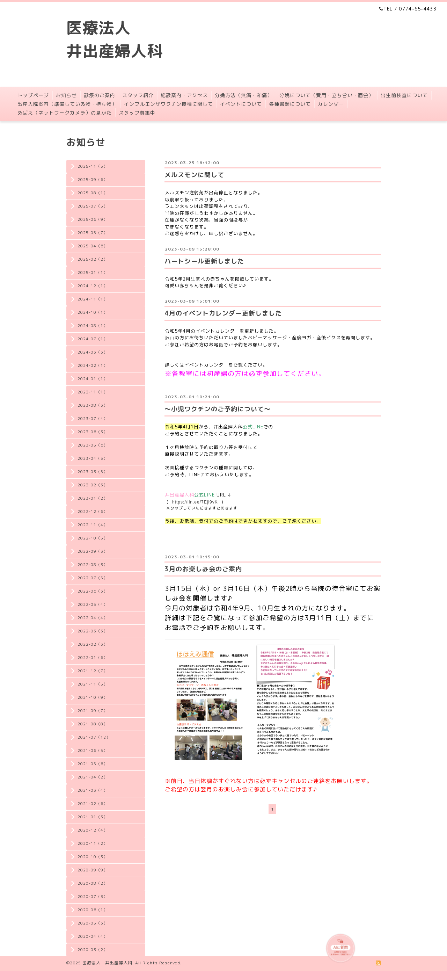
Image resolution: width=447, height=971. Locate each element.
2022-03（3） (93, 631)
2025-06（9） (93, 219)
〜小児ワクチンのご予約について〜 (217, 409)
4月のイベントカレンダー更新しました (223, 313)
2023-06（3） (93, 432)
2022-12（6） (93, 511)
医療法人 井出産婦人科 (107, 963)
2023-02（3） (93, 485)
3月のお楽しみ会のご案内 (203, 569)
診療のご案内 (99, 95)
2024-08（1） (93, 325)
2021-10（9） (93, 697)
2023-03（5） (93, 471)
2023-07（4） (93, 418)
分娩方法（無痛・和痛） (243, 95)
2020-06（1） (93, 910)
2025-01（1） (93, 272)
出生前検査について (404, 95)
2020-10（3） (93, 857)
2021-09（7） (93, 710)
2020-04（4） (93, 936)
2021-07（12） (94, 737)
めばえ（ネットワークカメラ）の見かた (64, 112)
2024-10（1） (93, 312)
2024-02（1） (93, 365)
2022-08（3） (93, 564)
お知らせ (66, 95)
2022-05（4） (93, 604)
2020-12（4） (93, 830)
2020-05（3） (93, 923)
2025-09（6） (93, 179)
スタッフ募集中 (137, 112)
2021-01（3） (93, 817)
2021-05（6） (93, 764)
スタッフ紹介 (138, 95)
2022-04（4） (93, 618)
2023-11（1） (93, 392)
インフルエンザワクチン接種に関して (168, 104)
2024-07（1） (93, 339)
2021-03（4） (93, 790)
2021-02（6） (93, 803)
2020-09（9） (93, 870)
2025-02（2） (93, 259)
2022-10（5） (93, 538)
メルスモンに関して (194, 175)
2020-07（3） (93, 896)
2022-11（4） (93, 525)
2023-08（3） (93, 405)
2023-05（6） (93, 445)
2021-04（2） (93, 777)
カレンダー (331, 104)
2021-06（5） (93, 750)
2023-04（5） (93, 458)
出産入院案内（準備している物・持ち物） (67, 104)
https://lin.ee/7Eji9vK (195, 502)
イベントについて (241, 104)
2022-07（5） (93, 578)
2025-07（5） (93, 206)
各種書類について (290, 104)
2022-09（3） (93, 551)
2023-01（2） (93, 498)
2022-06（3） (93, 591)
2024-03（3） (93, 352)
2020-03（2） (93, 949)
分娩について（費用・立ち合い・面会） (326, 95)
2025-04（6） (93, 246)
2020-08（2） (93, 883)
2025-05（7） (93, 232)
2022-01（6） (93, 657)
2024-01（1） (93, 379)
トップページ (33, 95)
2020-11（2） (93, 843)
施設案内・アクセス (184, 95)
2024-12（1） (93, 286)
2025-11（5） (93, 166)
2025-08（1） (93, 193)
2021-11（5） (93, 684)
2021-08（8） (93, 724)
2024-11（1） (93, 299)
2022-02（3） (93, 644)
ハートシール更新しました (204, 261)
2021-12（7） (93, 671)
